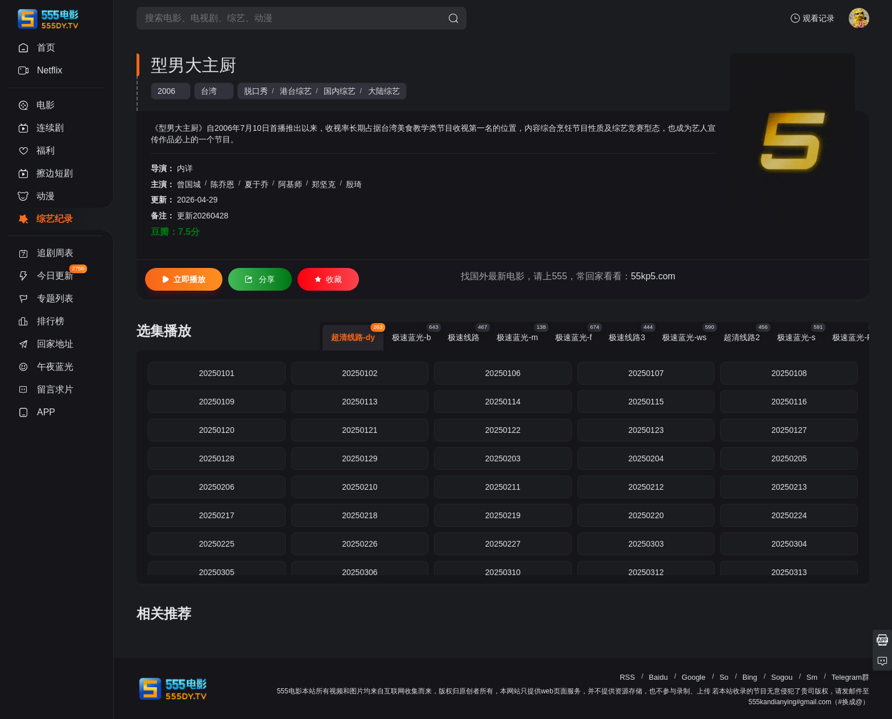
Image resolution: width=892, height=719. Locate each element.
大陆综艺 (384, 91)
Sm (812, 677)
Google (693, 677)
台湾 (209, 91)
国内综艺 (340, 91)
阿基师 (290, 184)
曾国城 (189, 184)
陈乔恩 (222, 184)
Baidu (658, 677)
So (724, 677)
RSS (627, 677)
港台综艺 (296, 91)
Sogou (782, 677)
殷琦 (354, 184)
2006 (166, 91)
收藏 (328, 279)
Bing (749, 677)
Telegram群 (850, 677)
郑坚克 (324, 184)
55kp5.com (653, 276)
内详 (185, 168)
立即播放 (183, 279)
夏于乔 (257, 184)
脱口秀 (256, 91)
